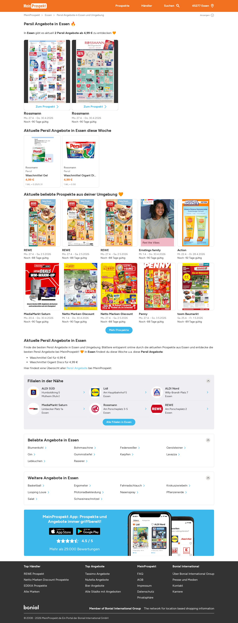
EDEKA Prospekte (35, 585)
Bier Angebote (94, 585)
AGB (140, 579)
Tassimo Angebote (97, 574)
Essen (48, 15)
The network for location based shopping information (179, 608)
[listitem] (42, 161)
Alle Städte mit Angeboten (103, 591)
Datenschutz (145, 591)
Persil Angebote (77, 368)
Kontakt (178, 585)
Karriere (178, 591)
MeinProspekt (32, 15)
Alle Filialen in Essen (119, 422)
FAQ (140, 574)
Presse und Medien (185, 579)
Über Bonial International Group (193, 574)
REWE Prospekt (34, 574)
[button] (47, 82)
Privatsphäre (145, 597)
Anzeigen (207, 15)
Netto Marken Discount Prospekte (46, 579)
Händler (146, 5)
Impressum (144, 585)
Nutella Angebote (97, 579)
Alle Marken (32, 591)
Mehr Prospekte (119, 330)
